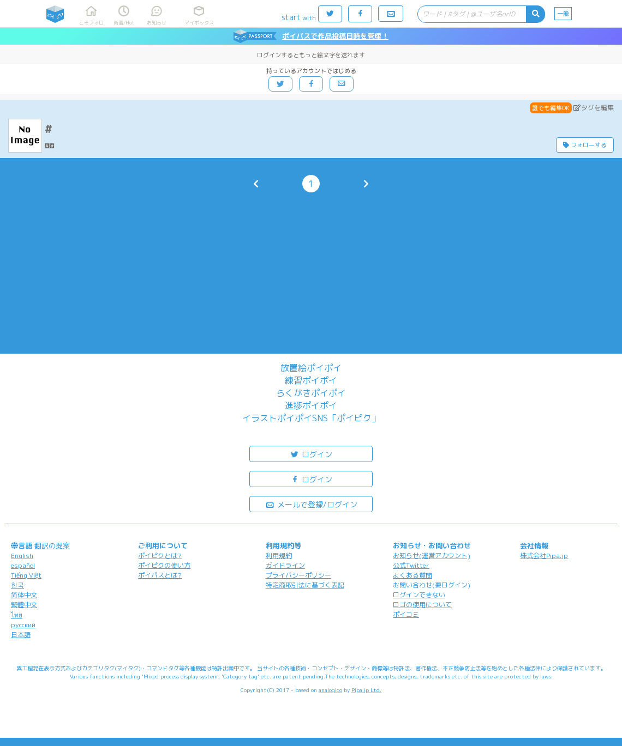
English (22, 555)
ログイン (311, 453)
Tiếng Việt (26, 575)
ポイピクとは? (160, 555)
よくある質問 (412, 575)
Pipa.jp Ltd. (366, 690)
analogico (330, 690)
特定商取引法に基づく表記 (305, 585)
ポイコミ (406, 614)
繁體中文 (24, 604)
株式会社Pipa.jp (544, 555)
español (23, 565)
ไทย (16, 615)
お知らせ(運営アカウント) (431, 555)
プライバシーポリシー (298, 575)
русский (23, 624)
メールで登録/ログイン (311, 504)
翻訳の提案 (52, 545)
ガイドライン (285, 565)
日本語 (21, 634)
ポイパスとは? (160, 575)
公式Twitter (411, 565)
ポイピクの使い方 (164, 565)
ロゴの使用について (422, 604)
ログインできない (419, 594)
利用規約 (279, 555)
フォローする (585, 145)
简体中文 (24, 594)
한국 (17, 585)
